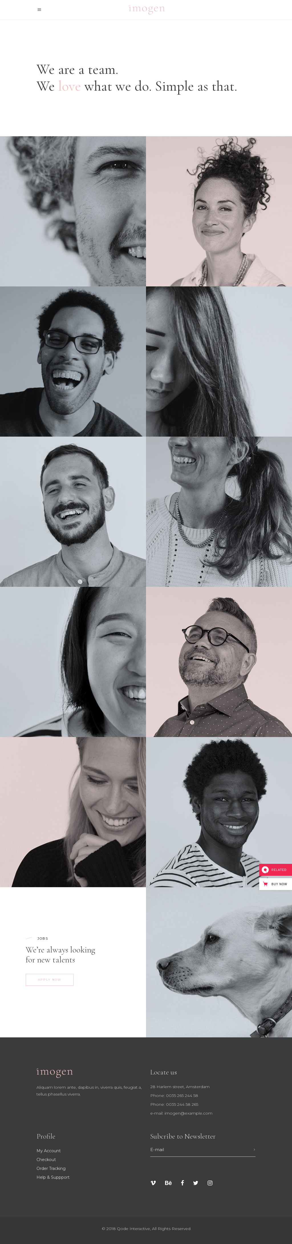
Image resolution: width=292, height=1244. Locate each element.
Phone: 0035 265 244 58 (174, 1095)
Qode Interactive (133, 1228)
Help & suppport (53, 1177)
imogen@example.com (188, 1113)
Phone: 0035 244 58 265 (174, 1104)
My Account (48, 1150)
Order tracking (51, 1168)
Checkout (46, 1159)
